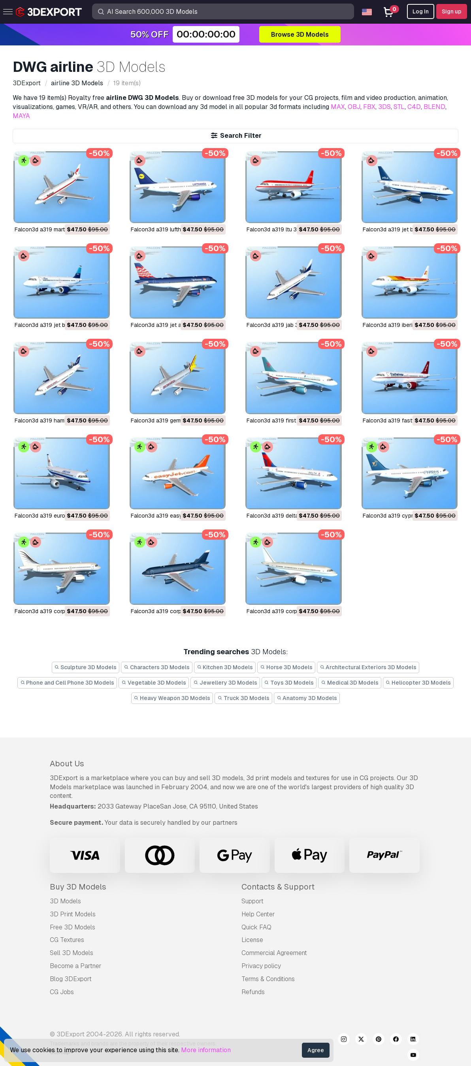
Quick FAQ (256, 927)
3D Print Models (73, 914)
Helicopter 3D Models (418, 682)
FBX (369, 107)
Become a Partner (76, 966)
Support (252, 901)
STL (399, 107)
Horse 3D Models (286, 667)
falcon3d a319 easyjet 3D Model (173, 515)
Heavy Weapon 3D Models (172, 698)
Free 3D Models (72, 927)
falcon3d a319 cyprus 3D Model (404, 515)
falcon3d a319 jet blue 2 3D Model (407, 229)
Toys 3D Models (289, 682)
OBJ (354, 107)
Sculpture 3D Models (86, 667)
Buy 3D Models (78, 887)
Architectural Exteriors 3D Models (368, 667)
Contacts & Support (278, 887)
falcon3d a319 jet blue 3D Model (56, 324)
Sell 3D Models (71, 953)
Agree (315, 1050)
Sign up (452, 11)
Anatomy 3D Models (307, 698)
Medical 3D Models (350, 682)
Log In (421, 11)
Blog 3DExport (71, 979)
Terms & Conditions (268, 979)
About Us (67, 763)
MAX (338, 107)
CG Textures (67, 940)
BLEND (434, 107)
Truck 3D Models (243, 698)
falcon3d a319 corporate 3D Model (291, 611)
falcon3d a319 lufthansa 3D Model (175, 229)
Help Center (258, 914)
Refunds (253, 992)
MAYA (21, 116)
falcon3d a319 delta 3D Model (285, 515)
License (252, 940)
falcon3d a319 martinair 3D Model (58, 229)
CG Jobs (62, 992)
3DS (384, 107)
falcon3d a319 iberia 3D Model (402, 324)
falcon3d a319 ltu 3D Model (282, 229)
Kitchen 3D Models (225, 667)
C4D (414, 107)
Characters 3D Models (157, 667)
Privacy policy (261, 966)
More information (206, 1050)
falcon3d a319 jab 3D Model (283, 324)
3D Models (65, 901)
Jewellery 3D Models (225, 682)
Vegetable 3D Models (153, 682)
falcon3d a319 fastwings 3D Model (408, 420)
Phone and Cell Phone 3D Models (67, 682)
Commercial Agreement (274, 953)
